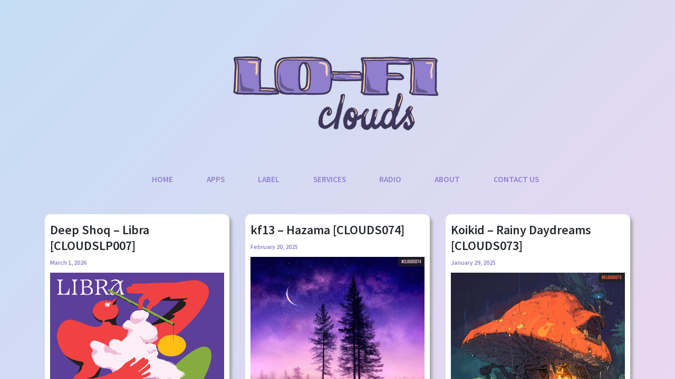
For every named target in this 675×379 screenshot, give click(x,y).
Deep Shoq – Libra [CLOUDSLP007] (99, 238)
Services (329, 179)
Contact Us (516, 179)
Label (268, 179)
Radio (390, 179)
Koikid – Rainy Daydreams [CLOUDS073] (521, 238)
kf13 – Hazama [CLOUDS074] (327, 230)
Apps (216, 179)
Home (162, 179)
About (447, 179)
